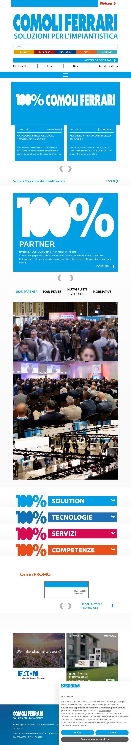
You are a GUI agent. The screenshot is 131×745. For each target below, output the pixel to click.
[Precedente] (61, 169)
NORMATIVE (102, 291)
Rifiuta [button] (77, 732)
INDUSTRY (65, 52)
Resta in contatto (108, 65)
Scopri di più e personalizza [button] (95, 739)
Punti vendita (20, 65)
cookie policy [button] (105, 710)
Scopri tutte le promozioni (98, 606)
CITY (86, 52)
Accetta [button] (112, 732)
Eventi (50, 65)
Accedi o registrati (100, 60)
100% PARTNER (26, 291)
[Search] (65, 46)
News (76, 65)
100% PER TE (51, 291)
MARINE (107, 52)
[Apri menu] (65, 75)
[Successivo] (70, 169)
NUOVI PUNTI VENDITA (77, 291)
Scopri (112, 181)
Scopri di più (104, 266)
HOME (24, 52)
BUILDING (45, 52)
